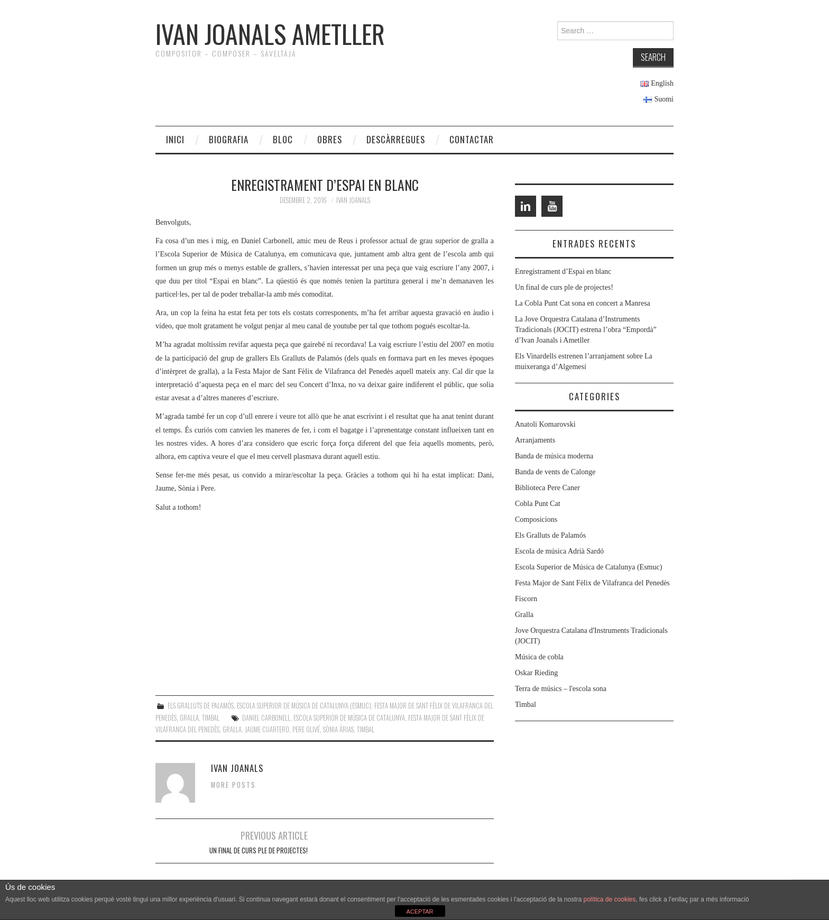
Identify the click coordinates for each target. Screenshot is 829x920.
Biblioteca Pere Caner (547, 488)
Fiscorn (526, 599)
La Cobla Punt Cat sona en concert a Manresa (582, 303)
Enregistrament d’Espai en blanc (563, 271)
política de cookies (610, 899)
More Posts (233, 785)
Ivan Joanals (353, 200)
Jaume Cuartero (267, 729)
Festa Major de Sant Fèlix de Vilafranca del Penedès (592, 583)
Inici (175, 139)
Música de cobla (539, 657)
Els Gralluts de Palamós (201, 706)
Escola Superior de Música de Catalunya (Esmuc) (304, 706)
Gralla (189, 718)
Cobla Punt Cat (537, 504)
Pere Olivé (306, 729)
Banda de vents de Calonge (555, 472)
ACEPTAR (419, 911)
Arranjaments (535, 440)
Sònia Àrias (338, 729)
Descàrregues (395, 139)
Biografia (228, 139)
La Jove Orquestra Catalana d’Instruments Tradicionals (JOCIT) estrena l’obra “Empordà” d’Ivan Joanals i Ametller (586, 329)
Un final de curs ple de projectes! (258, 850)
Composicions (536, 519)
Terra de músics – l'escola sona (560, 689)
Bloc (283, 139)
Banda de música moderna (554, 456)
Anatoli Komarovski (545, 424)
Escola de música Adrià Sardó (559, 551)
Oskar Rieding (536, 673)
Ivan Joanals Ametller (270, 33)
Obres (329, 139)
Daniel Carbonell (266, 718)
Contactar (471, 139)
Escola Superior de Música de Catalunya (349, 718)
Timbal (210, 718)
